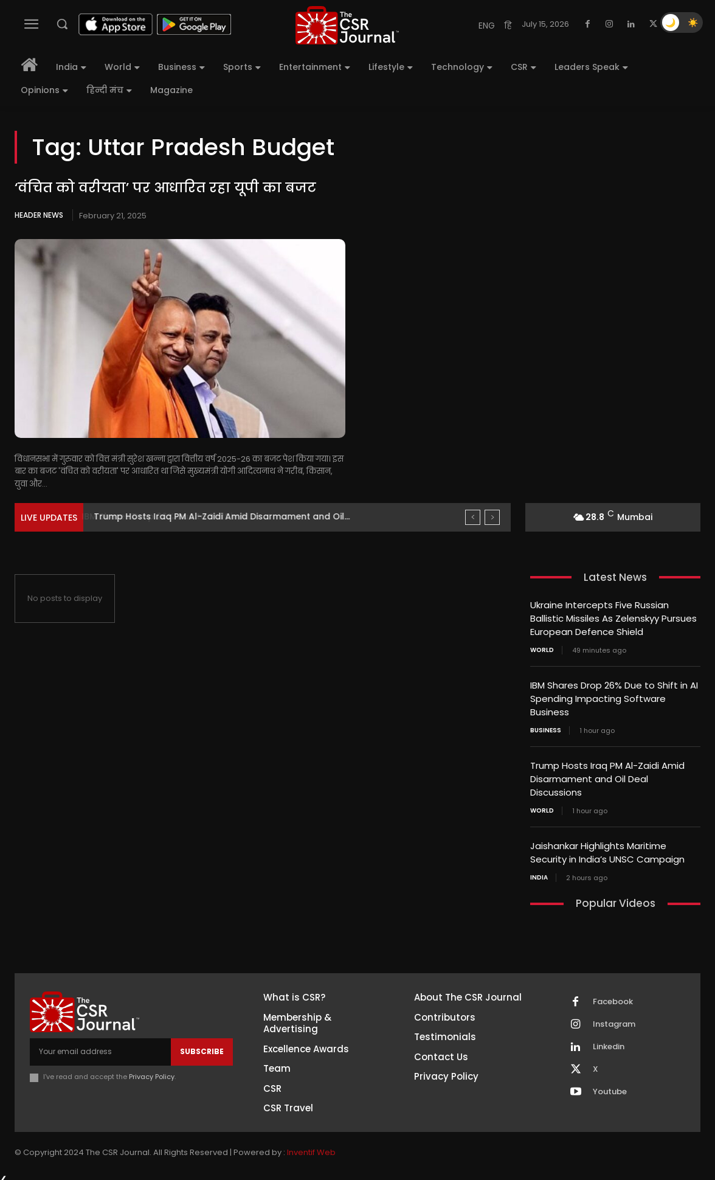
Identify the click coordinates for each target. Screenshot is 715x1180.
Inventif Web (311, 1145)
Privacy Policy (151, 1070)
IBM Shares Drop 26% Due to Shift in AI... (178, 516)
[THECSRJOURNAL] (347, 25)
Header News (39, 215)
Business (545, 727)
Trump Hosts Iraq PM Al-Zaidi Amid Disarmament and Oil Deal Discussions (607, 774)
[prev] (472, 517)
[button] (62, 23)
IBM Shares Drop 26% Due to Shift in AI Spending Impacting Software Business (614, 696)
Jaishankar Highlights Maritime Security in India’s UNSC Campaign (607, 846)
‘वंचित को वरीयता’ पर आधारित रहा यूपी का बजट (165, 187)
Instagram (614, 1017)
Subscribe (202, 1044)
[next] (492, 517)
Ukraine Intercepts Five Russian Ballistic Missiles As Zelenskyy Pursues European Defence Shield (613, 618)
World (542, 648)
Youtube (610, 1085)
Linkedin (608, 1040)
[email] (100, 1045)
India (539, 871)
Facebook (613, 995)
